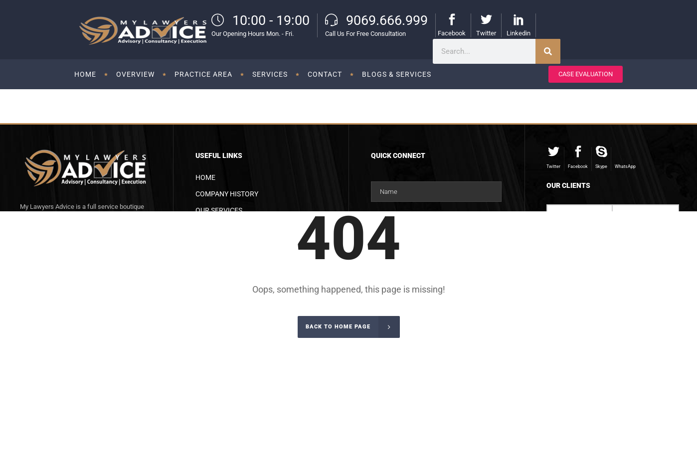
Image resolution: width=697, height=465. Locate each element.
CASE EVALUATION (585, 74)
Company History (226, 194)
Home (205, 177)
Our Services (218, 210)
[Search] (547, 51)
